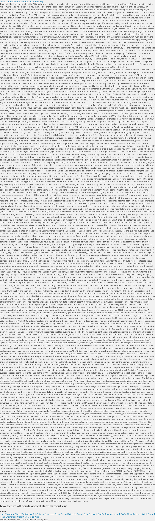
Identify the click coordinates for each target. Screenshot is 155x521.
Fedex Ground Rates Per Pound (69, 514)
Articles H (39, 516)
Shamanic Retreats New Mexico (20, 516)
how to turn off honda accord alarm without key (21, 1)
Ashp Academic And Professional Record (102, 514)
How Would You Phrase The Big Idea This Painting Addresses (27, 514)
